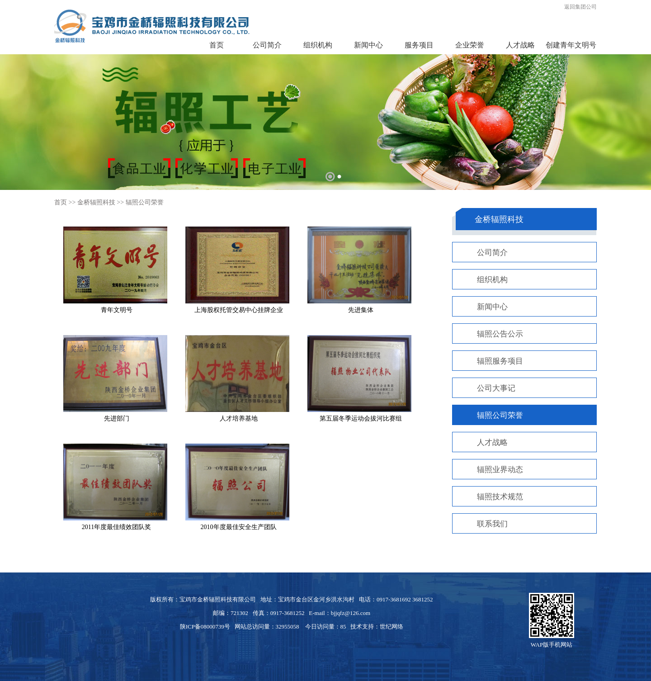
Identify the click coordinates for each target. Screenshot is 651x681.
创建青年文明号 (571, 45)
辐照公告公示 (500, 334)
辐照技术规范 (500, 496)
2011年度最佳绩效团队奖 (116, 527)
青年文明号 (116, 310)
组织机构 (317, 45)
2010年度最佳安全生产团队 (239, 527)
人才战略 (520, 45)
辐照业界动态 (500, 469)
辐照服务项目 (500, 361)
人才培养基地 (239, 418)
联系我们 (492, 524)
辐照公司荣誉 (145, 202)
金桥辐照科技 (96, 202)
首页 (216, 45)
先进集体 (360, 310)
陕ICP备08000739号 (205, 626)
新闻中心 (368, 45)
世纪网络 (391, 626)
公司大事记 (496, 388)
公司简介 (267, 45)
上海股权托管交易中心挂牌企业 (238, 310)
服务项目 (419, 45)
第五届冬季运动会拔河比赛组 (361, 418)
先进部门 (116, 418)
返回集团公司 (580, 7)
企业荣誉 (469, 45)
